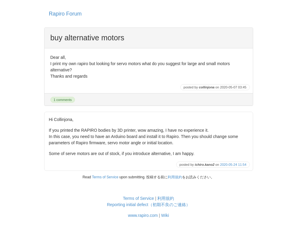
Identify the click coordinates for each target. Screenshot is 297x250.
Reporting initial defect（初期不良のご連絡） (148, 204)
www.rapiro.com (143, 215)
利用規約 (175, 177)
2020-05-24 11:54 (233, 164)
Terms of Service (105, 177)
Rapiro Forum (65, 14)
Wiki (165, 215)
